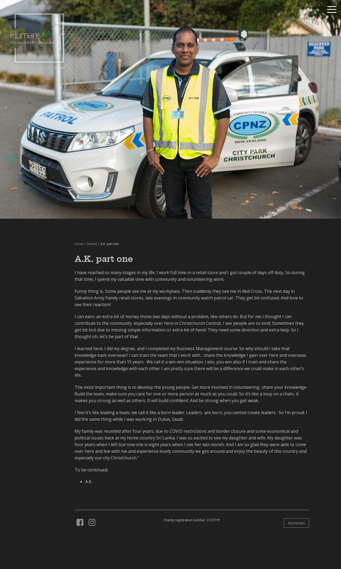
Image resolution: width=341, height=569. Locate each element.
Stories (92, 244)
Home (79, 244)
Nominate (296, 523)
